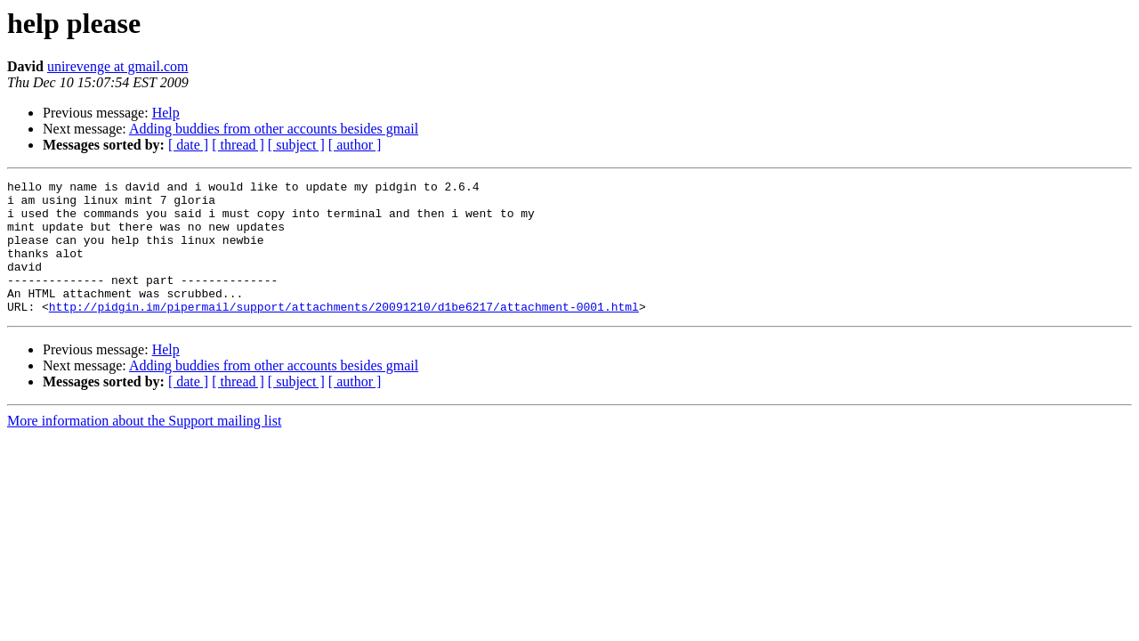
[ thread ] (238, 144)
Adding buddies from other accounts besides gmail (273, 128)
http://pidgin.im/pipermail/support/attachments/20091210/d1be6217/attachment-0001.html (344, 333)
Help (166, 112)
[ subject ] (296, 144)
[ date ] (188, 144)
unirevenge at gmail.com (118, 66)
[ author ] (355, 144)
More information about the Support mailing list (144, 447)
